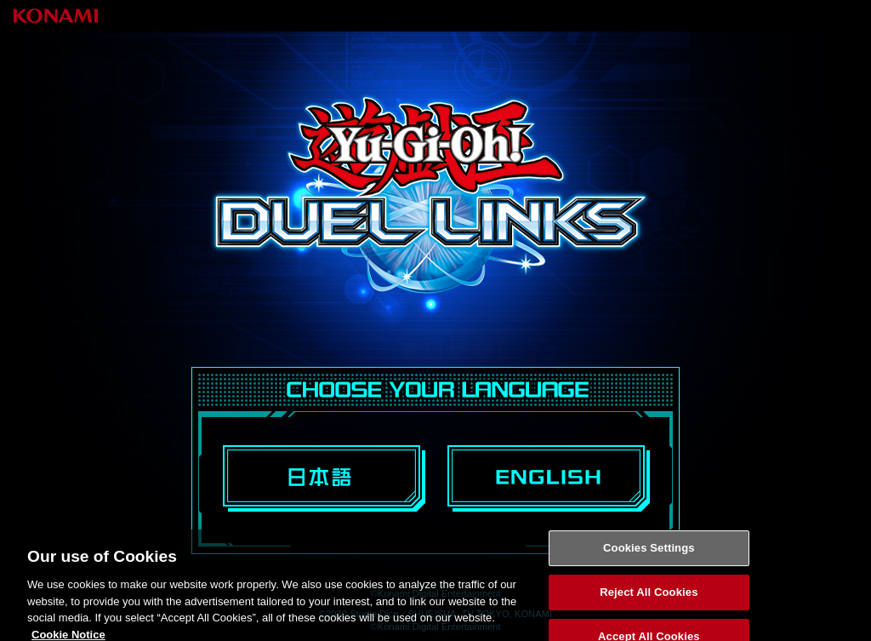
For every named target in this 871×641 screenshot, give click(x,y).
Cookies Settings (649, 552)
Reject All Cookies (648, 596)
